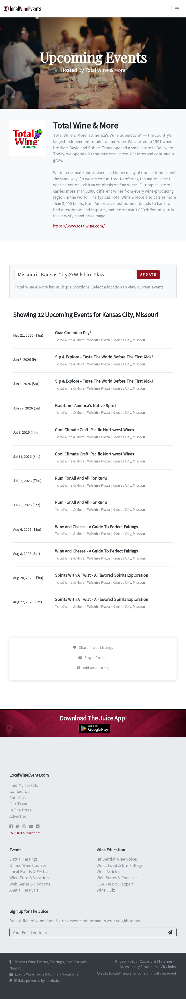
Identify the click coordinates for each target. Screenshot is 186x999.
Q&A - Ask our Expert (115, 884)
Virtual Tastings (23, 859)
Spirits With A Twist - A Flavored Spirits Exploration (101, 575)
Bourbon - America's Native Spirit (85, 405)
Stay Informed (93, 657)
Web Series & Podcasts (29, 884)
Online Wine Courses (27, 865)
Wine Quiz (106, 890)
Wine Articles (108, 871)
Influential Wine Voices (117, 859)
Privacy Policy (126, 961)
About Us (17, 797)
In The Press (20, 810)
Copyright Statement (157, 961)
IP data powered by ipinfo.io (34, 980)
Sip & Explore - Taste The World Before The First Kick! (104, 357)
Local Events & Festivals (30, 871)
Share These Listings (93, 647)
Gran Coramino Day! (73, 332)
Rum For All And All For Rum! (81, 478)
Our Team (18, 804)
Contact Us (19, 791)
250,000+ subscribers (24, 832)
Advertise (17, 816)
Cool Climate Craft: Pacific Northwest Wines (94, 429)
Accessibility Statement (139, 966)
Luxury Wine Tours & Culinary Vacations (43, 974)
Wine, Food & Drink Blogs (120, 865)
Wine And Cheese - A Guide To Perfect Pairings (96, 527)
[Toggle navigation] (176, 8)
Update (148, 274)
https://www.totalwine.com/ (79, 226)
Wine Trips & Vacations (29, 877)
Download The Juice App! (93, 718)
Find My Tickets (23, 785)
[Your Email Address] (87, 932)
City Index (169, 966)
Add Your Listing (93, 667)
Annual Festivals (23, 890)
